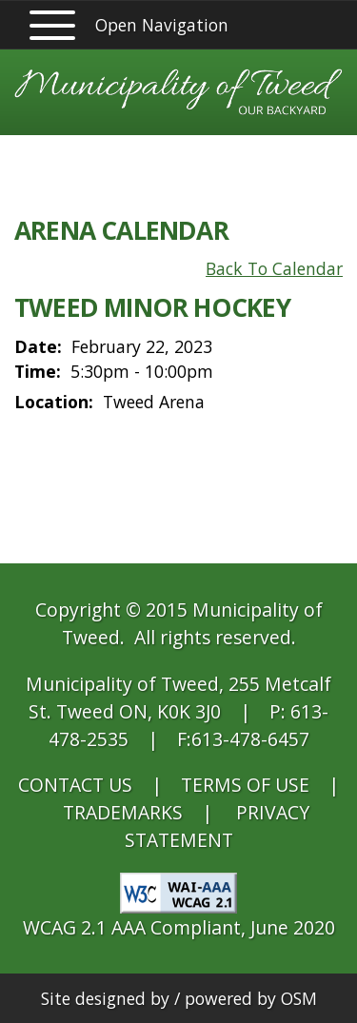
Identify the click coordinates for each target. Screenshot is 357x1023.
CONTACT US (75, 784)
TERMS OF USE (245, 784)
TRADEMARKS (123, 812)
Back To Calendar (274, 268)
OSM (299, 998)
